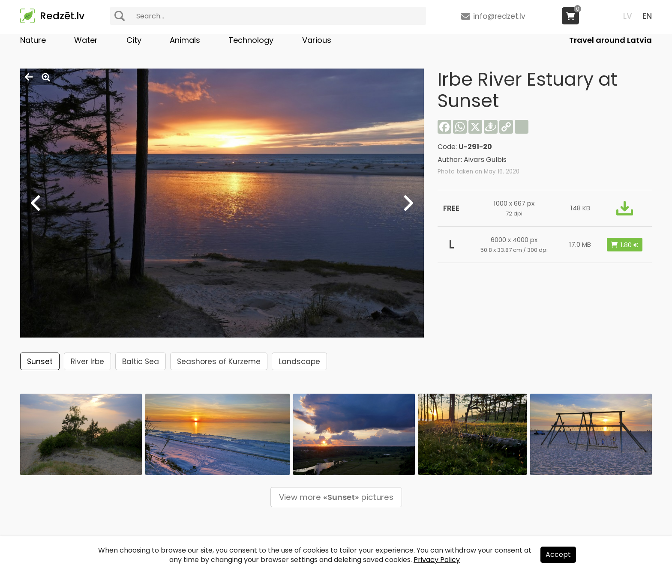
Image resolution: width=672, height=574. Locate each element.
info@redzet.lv (499, 16)
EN (647, 16)
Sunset (40, 361)
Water (86, 40)
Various (316, 40)
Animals (185, 40)
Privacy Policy (437, 560)
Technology (250, 40)
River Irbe (87, 361)
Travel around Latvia (610, 40)
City (133, 40)
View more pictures (336, 497)
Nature (33, 40)
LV (627, 16)
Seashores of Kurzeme (219, 361)
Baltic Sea (140, 361)
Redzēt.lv (62, 16)
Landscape (299, 361)
